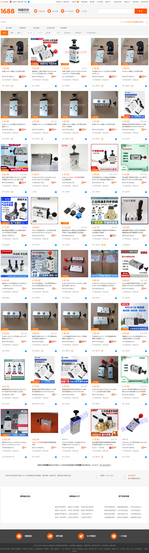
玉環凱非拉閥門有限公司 (89, 517)
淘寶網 (46, 549)
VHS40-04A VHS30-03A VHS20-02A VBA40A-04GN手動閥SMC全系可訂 (104, 284)
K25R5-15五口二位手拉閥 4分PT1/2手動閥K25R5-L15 (14, 337)
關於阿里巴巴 (96, 545)
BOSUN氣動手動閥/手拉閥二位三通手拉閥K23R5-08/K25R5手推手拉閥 (134, 284)
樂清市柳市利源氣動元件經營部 (129, 129)
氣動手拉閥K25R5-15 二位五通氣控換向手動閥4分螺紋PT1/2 (44, 337)
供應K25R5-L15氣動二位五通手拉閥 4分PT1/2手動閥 (74, 125)
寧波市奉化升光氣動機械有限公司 (39, 235)
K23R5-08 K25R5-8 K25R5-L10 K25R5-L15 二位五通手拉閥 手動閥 (104, 390)
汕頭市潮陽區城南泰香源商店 (114, 507)
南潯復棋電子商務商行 (9, 394)
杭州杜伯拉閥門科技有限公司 (77, 517)
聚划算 (57, 549)
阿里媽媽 (80, 549)
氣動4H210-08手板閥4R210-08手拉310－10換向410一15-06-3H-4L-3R (14, 284)
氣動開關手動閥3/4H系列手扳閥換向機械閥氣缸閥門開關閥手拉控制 (134, 231)
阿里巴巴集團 (4, 549)
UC (118, 549)
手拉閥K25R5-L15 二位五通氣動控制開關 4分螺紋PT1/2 (104, 337)
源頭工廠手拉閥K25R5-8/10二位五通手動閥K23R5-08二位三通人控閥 (14, 178)
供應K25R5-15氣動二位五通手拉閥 (13, 71)
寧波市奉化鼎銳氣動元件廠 (69, 447)
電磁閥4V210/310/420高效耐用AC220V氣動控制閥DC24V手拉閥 (134, 337)
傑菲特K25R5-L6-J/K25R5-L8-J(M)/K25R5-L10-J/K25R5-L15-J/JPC (14, 444)
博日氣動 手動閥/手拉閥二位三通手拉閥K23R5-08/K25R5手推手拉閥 (134, 178)
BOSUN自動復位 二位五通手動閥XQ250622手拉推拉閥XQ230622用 (44, 284)
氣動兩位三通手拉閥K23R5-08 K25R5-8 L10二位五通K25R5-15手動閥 (44, 72)
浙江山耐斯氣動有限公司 (69, 76)
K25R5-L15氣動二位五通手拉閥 (132, 71)
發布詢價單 (132, 475)
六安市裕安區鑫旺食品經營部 (127, 510)
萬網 (113, 549)
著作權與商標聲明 (62, 545)
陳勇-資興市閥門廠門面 (62, 507)
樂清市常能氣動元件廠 (39, 76)
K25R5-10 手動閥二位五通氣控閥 (73, 178)
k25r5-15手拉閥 (111, 475)
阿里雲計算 (92, 549)
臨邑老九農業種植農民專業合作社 (128, 517)
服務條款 (80, 545)
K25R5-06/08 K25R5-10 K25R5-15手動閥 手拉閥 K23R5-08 (74, 284)
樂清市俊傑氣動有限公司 (9, 182)
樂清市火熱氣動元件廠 (39, 447)
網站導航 (113, 545)
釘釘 (132, 549)
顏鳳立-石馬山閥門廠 (62, 510)
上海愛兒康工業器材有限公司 (39, 182)
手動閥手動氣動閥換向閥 (44, 444)
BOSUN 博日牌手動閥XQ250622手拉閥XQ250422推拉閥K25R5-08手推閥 (134, 390)
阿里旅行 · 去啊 (70, 549)
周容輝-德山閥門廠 (87, 507)
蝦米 (86, 549)
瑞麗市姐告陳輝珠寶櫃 (111, 514)
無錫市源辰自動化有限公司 (129, 235)
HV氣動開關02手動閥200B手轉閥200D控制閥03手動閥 (104, 231)
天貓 (51, 549)
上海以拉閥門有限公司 (75, 514)
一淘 (62, 549)
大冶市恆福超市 (135, 510)
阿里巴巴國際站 (16, 549)
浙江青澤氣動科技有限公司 (99, 235)
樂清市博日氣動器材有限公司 (129, 182)
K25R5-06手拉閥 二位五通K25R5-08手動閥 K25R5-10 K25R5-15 (73, 444)
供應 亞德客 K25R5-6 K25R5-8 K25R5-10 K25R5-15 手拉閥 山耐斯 (74, 72)
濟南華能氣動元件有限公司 (9, 447)
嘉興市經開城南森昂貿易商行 (39, 288)
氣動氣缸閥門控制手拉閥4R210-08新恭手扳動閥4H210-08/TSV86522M (134, 125)
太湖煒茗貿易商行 (8, 288)
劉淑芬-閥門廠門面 (87, 510)
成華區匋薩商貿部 (110, 510)
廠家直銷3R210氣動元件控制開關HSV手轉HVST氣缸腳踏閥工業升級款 (74, 231)
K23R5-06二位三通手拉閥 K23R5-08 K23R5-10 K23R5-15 (134, 444)
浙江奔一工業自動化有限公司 (99, 447)
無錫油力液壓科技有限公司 (9, 235)
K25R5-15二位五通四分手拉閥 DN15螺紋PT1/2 (14, 125)
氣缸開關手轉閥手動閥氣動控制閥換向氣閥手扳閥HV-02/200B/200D (104, 444)
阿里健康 (138, 549)
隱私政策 (87, 545)
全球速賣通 (38, 549)
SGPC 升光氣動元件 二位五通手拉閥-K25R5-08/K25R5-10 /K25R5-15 (44, 231)
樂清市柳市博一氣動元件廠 (99, 182)
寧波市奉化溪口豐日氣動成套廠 (69, 182)
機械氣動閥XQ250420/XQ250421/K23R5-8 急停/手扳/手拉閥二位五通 (14, 390)
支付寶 (122, 549)
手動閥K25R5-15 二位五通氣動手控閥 (44, 124)
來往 (127, 549)
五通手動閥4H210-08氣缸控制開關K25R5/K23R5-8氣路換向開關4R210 (104, 178)
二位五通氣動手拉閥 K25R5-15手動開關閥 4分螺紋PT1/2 (74, 337)
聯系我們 (105, 545)
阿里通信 (107, 549)
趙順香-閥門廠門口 (61, 514)
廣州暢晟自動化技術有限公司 (39, 394)
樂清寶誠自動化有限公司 (69, 235)
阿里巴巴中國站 (28, 549)
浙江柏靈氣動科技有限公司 (129, 341)
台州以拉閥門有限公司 (88, 514)
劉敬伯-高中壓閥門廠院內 (76, 507)
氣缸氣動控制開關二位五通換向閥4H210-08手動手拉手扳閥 (14, 231)
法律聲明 (72, 545)
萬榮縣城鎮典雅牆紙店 (124, 507)
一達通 (145, 549)
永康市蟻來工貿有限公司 (125, 514)
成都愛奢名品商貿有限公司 (139, 517)
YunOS (100, 549)
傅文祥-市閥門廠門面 (75, 510)
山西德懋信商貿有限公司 (112, 517)
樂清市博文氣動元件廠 (9, 76)
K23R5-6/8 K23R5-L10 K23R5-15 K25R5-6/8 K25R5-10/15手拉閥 (44, 178)
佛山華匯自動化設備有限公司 (99, 288)
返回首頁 (95, 465)
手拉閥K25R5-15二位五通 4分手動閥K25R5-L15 (104, 72)
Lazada (74, 551)
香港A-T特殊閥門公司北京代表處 (66, 517)
